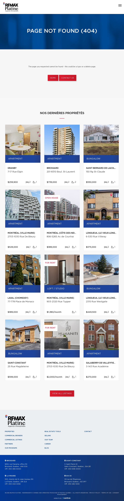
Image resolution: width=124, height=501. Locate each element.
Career (48, 444)
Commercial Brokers (14, 435)
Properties (9, 431)
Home (53, 78)
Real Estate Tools (53, 431)
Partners (9, 444)
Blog (47, 448)
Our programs (11, 448)
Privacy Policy (94, 492)
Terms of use (106, 492)
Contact (88, 431)
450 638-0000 (74, 469)
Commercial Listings (13, 439)
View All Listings (62, 393)
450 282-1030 (74, 484)
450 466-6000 (14, 469)
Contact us (67, 78)
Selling (48, 435)
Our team (49, 439)
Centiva (66, 498)
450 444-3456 (14, 484)
